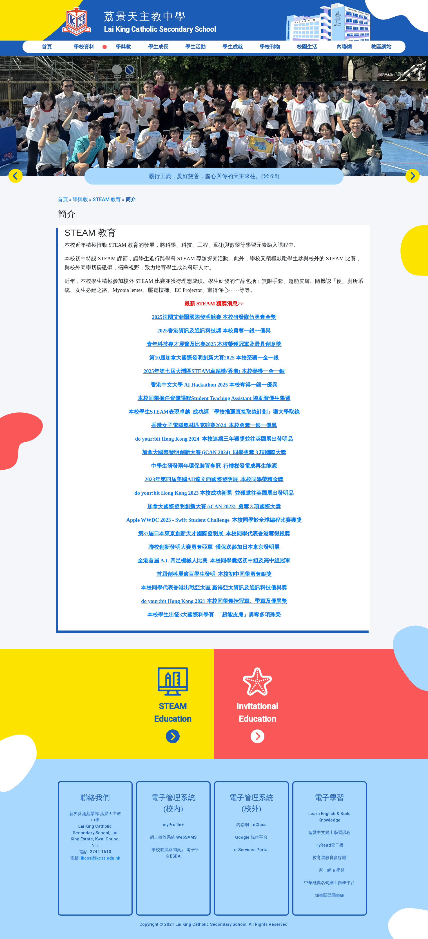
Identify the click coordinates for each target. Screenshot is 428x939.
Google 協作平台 (251, 837)
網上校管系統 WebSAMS (173, 837)
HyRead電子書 (329, 845)
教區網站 (381, 47)
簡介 (131, 199)
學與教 (80, 199)
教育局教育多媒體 (329, 857)
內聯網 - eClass (251, 824)
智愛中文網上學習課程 (329, 832)
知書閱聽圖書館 (329, 895)
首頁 (47, 47)
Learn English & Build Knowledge (329, 817)
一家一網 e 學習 (330, 870)
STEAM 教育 (107, 199)
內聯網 (344, 47)
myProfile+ (173, 824)
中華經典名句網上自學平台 (329, 882)
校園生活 (307, 47)
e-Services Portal (251, 849)
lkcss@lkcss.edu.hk (100, 858)
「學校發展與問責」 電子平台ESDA (173, 853)
